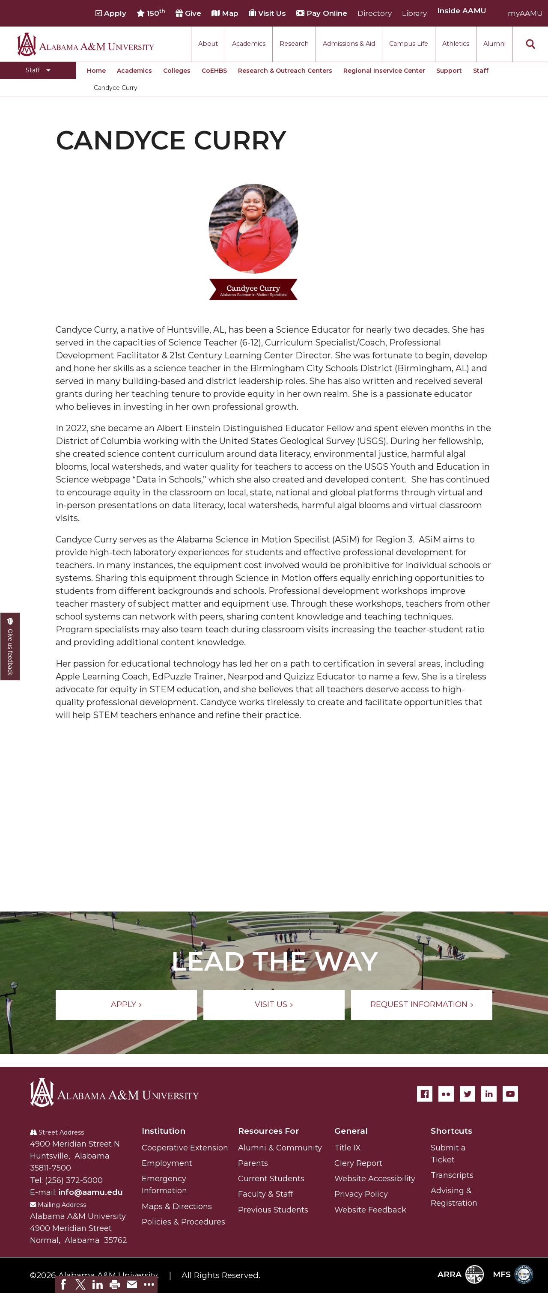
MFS (513, 1274)
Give (188, 13)
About (208, 44)
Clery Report (358, 1163)
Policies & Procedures (183, 1222)
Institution (163, 1131)
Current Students (271, 1178)
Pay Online (321, 13)
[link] (63, 1284)
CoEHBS (214, 70)
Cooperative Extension (185, 1148)
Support (449, 70)
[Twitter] (467, 1094)
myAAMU (525, 13)
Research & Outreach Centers (285, 70)
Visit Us (267, 13)
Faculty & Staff (265, 1194)
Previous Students (273, 1210)
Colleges (177, 70)
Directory (374, 13)
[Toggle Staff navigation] (38, 70)
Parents (253, 1163)
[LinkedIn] (489, 1094)
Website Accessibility (374, 1178)
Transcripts (452, 1175)
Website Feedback (370, 1210)
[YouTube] (510, 1094)
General (351, 1131)
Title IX (347, 1148)
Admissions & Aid (349, 44)
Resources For (268, 1131)
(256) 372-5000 (74, 1180)
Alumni (494, 44)
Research (294, 44)
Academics (248, 44)
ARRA (461, 1274)
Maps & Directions (177, 1206)
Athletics (455, 44)
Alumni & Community (280, 1148)
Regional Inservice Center (384, 70)
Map (224, 13)
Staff (480, 70)
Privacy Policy (361, 1194)
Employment (167, 1163)
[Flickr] (446, 1094)
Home (96, 70)
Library (414, 13)
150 (151, 13)
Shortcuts (451, 1131)
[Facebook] (424, 1094)
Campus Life (408, 44)
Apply (110, 13)
